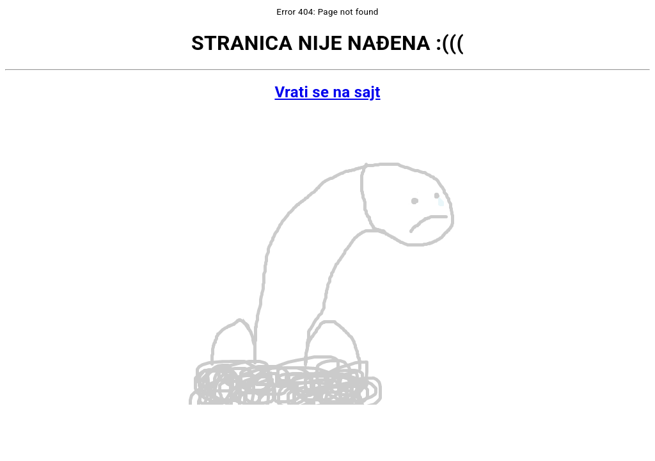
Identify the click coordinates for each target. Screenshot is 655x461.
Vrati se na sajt (327, 92)
